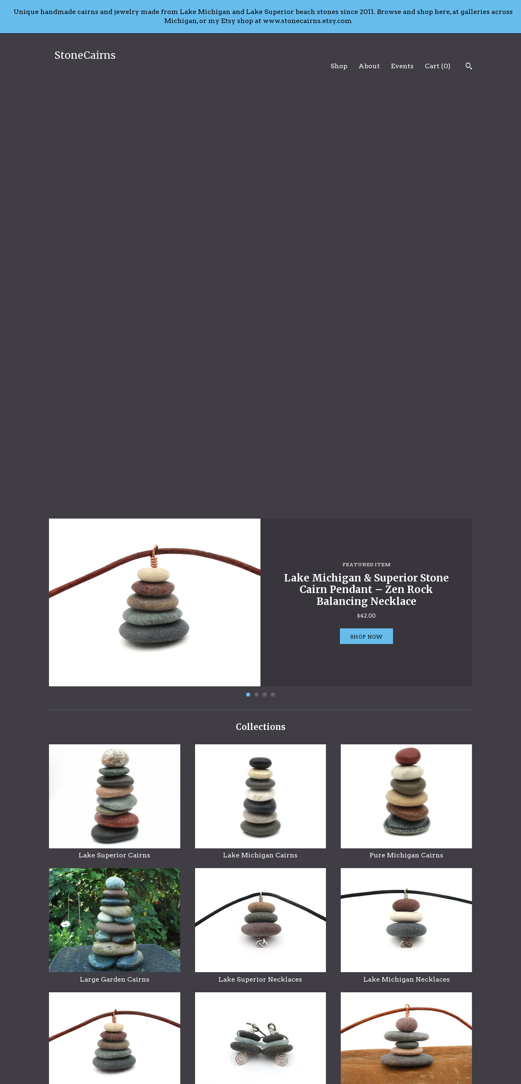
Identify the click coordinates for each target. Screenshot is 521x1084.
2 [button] (256, 274)
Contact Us (174, 1055)
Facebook (282, 1024)
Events (402, 66)
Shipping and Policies (190, 1045)
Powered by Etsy (401, 1045)
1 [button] (248, 274)
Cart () (438, 66)
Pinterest (281, 1035)
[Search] (469, 67)
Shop (338, 66)
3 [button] (265, 274)
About (369, 66)
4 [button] (273, 274)
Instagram (283, 1045)
